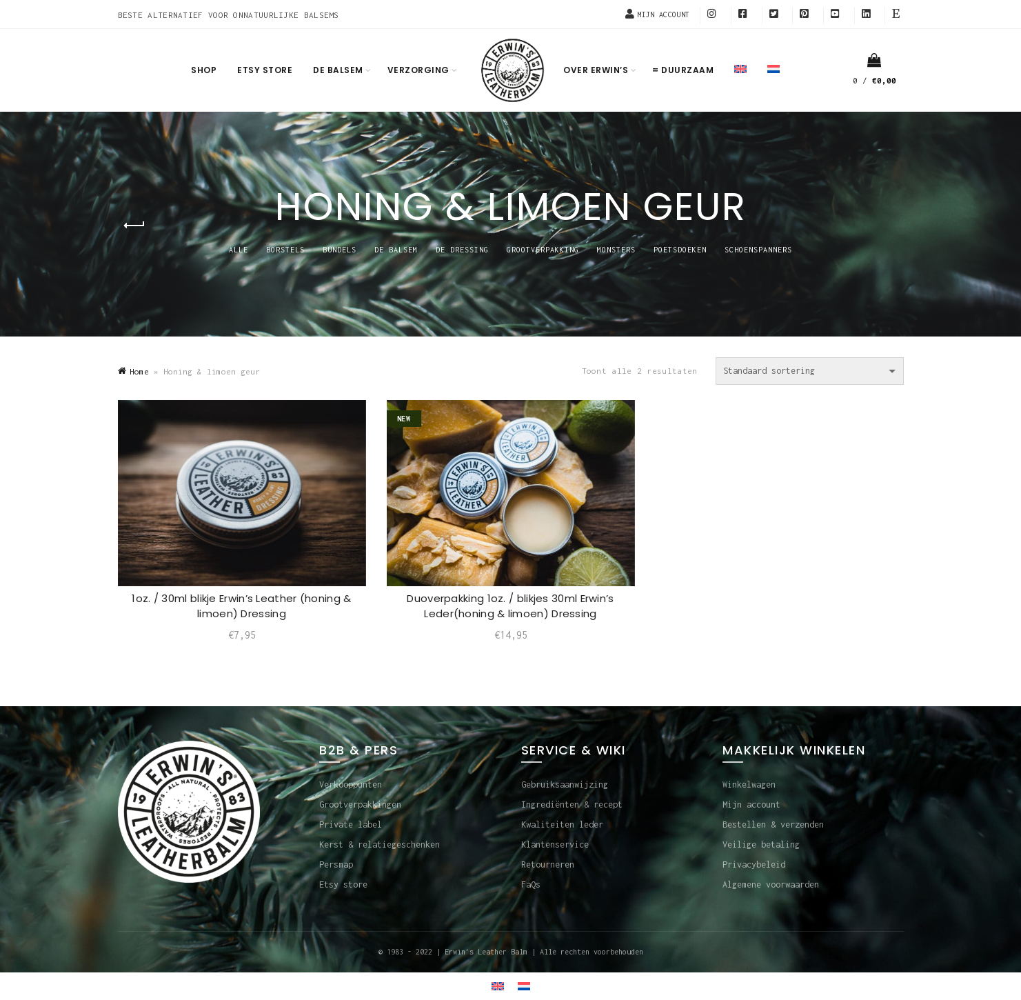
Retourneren (547, 864)
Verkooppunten (350, 784)
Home (139, 371)
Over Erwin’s (595, 70)
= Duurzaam (683, 70)
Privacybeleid (753, 864)
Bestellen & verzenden (773, 824)
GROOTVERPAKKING (543, 250)
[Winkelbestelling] (810, 371)
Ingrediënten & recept (572, 804)
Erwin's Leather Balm (486, 952)
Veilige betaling (761, 844)
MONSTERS (616, 250)
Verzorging (418, 70)
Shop (203, 70)
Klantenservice (555, 844)
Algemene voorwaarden (770, 884)
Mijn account (751, 804)
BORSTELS (285, 250)
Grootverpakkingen (360, 804)
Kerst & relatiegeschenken (379, 844)
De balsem (338, 70)
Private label (350, 824)
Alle (238, 250)
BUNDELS (339, 250)
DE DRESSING (462, 250)
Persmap (336, 864)
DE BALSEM (396, 250)
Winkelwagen (749, 784)
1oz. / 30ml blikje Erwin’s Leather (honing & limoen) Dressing (241, 606)
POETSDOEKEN (680, 250)
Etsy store (264, 70)
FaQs (530, 884)
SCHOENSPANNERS (758, 250)
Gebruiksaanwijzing (564, 784)
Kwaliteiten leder (562, 824)
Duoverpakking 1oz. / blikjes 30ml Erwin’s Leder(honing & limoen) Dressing (510, 606)
